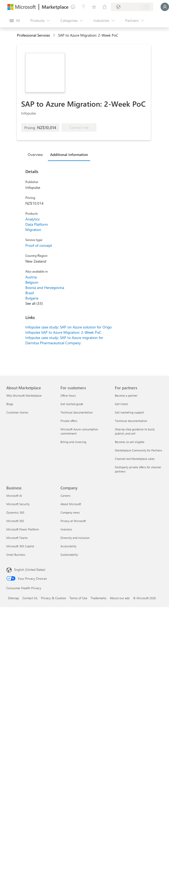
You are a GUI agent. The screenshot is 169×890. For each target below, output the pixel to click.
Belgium (31, 282)
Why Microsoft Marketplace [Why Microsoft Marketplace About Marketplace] (24, 395)
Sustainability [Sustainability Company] (69, 555)
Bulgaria (31, 298)
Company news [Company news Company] (70, 512)
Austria (31, 276)
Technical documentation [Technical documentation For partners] (131, 421)
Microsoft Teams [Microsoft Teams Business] (17, 538)
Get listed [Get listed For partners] (121, 404)
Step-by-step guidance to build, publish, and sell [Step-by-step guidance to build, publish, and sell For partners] (135, 431)
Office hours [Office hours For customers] (68, 395)
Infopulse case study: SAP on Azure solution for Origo (68, 327)
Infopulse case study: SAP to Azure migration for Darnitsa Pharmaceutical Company (64, 340)
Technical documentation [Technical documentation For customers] (76, 412)
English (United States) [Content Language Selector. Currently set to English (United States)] (29, 569)
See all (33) (34, 303)
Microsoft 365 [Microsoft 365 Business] (15, 521)
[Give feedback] (73, 7)
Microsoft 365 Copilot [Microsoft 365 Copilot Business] (20, 546)
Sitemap (13, 598)
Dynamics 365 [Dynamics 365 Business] (15, 512)
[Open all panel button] (14, 20)
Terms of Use (78, 598)
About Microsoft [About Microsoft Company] (70, 504)
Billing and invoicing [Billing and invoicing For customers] (73, 442)
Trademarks (98, 598)
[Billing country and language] (132, 7)
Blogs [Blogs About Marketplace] (9, 404)
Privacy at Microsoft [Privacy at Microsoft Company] (73, 521)
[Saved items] (94, 7)
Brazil (29, 292)
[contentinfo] (55, 35)
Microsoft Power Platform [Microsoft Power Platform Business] (22, 529)
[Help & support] (83, 7)
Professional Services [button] (33, 35)
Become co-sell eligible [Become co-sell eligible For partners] (129, 442)
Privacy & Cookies (53, 598)
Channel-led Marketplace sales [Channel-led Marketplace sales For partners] (135, 459)
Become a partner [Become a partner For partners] (126, 395)
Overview (35, 154)
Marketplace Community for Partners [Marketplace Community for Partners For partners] (138, 450)
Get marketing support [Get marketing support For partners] (129, 412)
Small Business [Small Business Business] (15, 555)
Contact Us (29, 598)
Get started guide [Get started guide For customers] (71, 404)
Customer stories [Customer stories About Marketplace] (17, 412)
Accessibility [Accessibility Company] (68, 546)
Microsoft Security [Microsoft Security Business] (18, 504)
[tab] (36, 154)
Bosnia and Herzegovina (44, 287)
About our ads (120, 598)
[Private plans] (104, 7)
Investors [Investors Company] (66, 529)
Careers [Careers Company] (65, 496)
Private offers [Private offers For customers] (68, 421)
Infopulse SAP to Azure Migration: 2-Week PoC (63, 332)
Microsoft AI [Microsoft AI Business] (14, 496)
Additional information (69, 154)
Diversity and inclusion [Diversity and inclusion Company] (75, 538)
